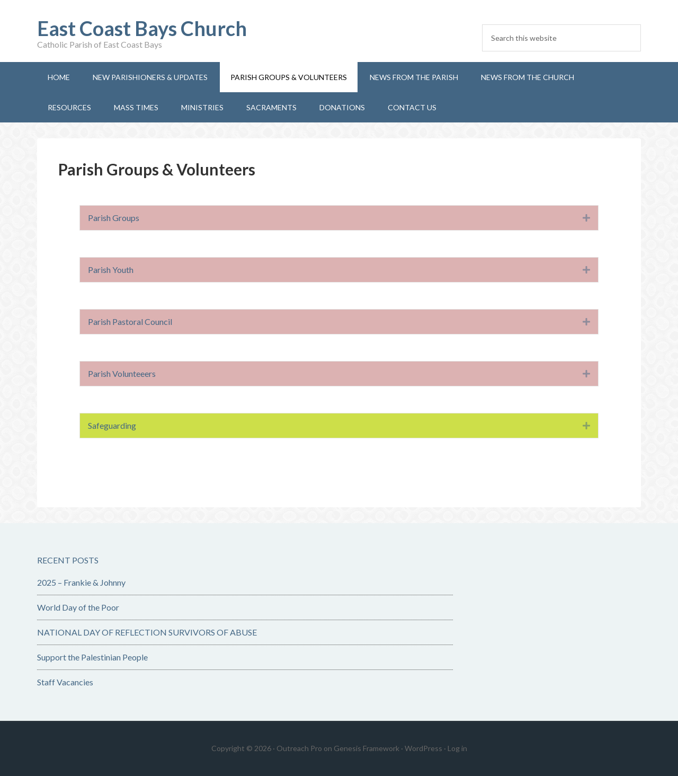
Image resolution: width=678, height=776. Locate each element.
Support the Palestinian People (92, 657)
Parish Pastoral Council (130, 321)
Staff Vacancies (65, 682)
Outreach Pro (299, 748)
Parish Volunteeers (122, 373)
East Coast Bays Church (142, 28)
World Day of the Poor (78, 607)
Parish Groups (113, 218)
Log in (457, 748)
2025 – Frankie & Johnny (81, 582)
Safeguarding (112, 425)
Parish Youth (110, 269)
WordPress (423, 748)
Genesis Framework (366, 748)
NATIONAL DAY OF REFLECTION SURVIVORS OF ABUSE (147, 632)
